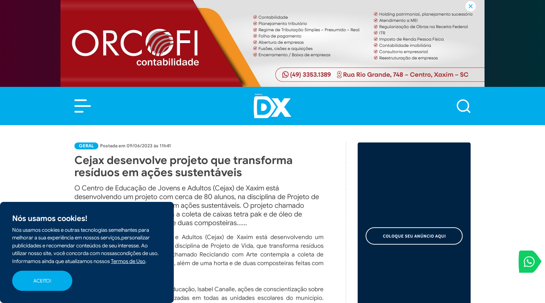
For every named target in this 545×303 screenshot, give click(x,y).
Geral (86, 146)
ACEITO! (42, 281)
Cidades (414, 242)
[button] (82, 106)
